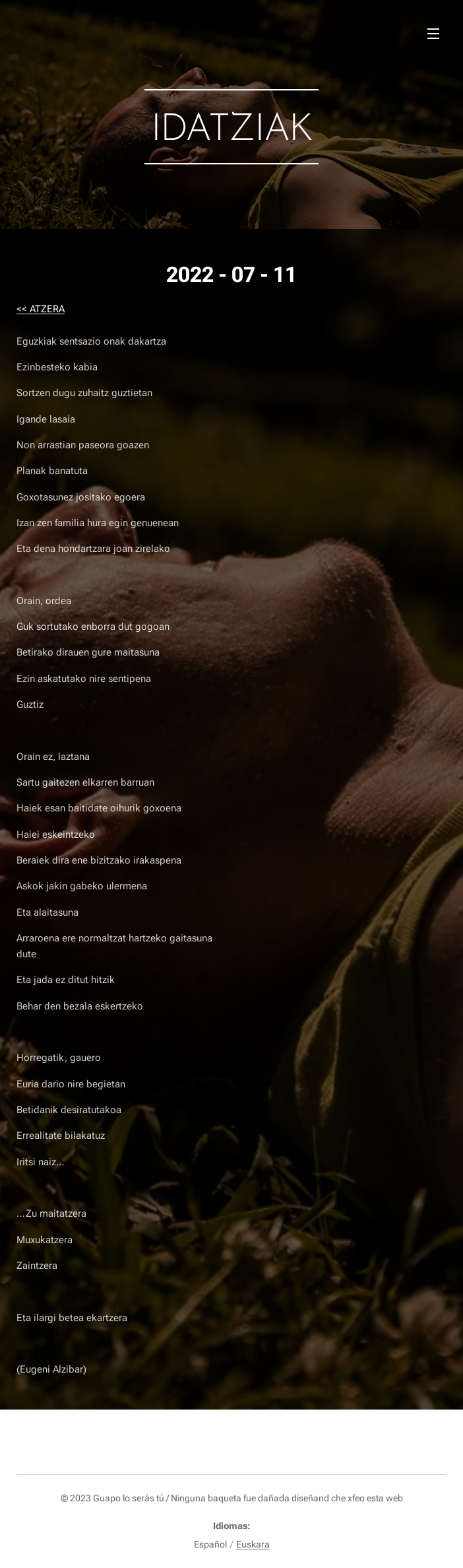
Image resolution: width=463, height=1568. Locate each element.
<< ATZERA (40, 309)
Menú (433, 33)
